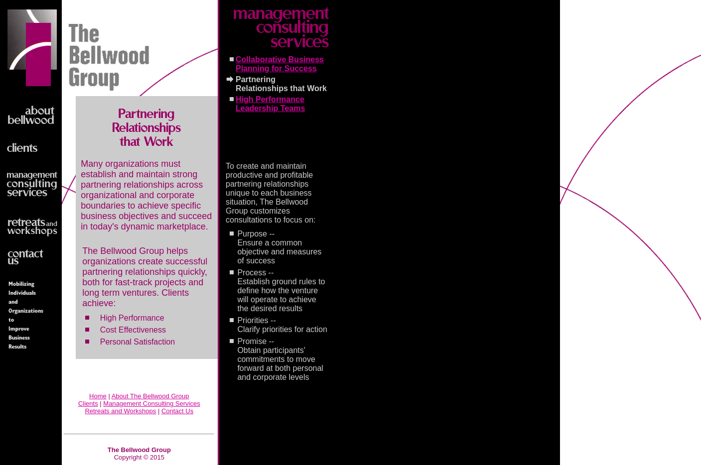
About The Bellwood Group (150, 396)
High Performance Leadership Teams (270, 104)
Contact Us (177, 411)
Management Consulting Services (151, 403)
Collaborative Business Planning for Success (280, 64)
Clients (88, 403)
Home (98, 396)
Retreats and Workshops (120, 411)
